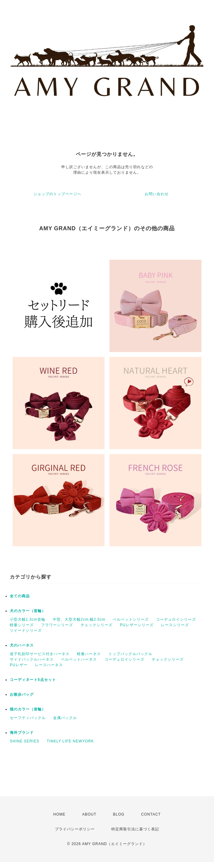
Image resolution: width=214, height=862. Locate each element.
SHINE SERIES (24, 741)
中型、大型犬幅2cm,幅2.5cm (79, 619)
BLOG (118, 814)
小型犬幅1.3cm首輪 (27, 619)
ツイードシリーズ (26, 630)
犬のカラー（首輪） (28, 611)
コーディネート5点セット (33, 680)
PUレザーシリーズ (137, 625)
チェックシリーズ (97, 625)
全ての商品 (20, 596)
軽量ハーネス (89, 654)
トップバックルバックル (130, 654)
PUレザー (19, 665)
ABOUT (89, 814)
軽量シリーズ (22, 625)
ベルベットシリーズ (131, 619)
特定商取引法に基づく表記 (135, 829)
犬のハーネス (22, 645)
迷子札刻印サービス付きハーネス (40, 654)
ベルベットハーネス (79, 659)
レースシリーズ (175, 625)
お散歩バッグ (22, 694)
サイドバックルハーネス (32, 659)
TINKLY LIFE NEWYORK (70, 741)
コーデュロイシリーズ (176, 619)
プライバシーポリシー (75, 829)
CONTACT (151, 814)
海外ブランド (22, 732)
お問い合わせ (157, 194)
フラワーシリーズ (57, 625)
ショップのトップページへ (57, 194)
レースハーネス (49, 665)
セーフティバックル (28, 718)
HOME (59, 814)
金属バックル (65, 718)
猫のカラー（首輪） (28, 709)
